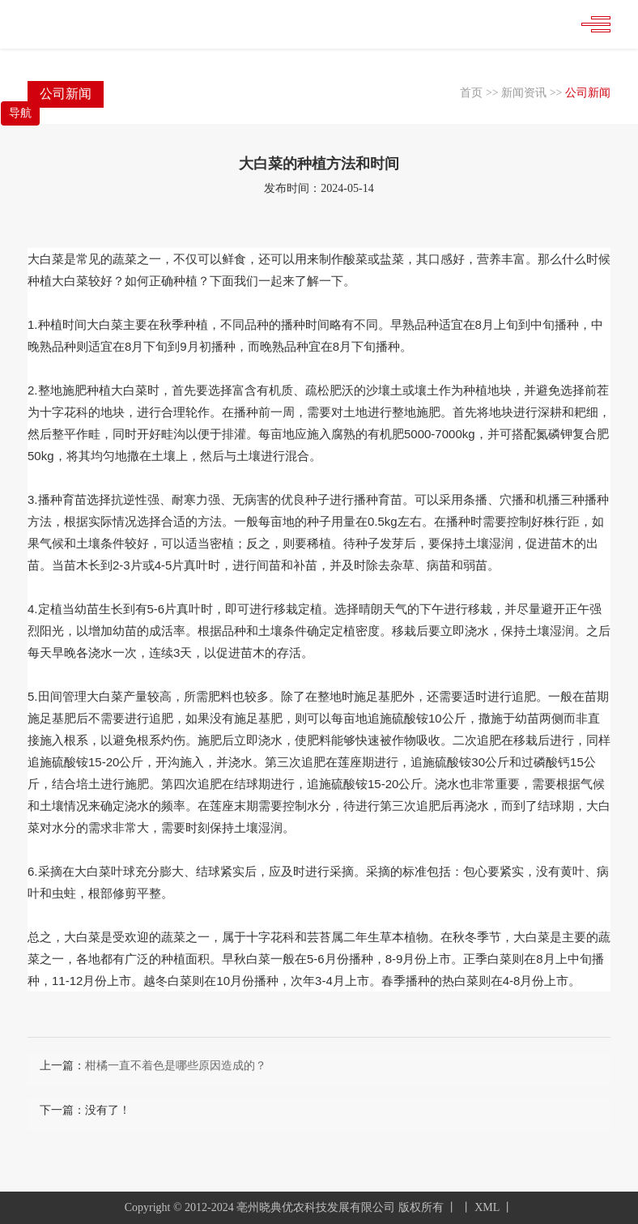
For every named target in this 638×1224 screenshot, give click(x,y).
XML (487, 1207)
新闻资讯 (524, 93)
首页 (471, 93)
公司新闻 (587, 93)
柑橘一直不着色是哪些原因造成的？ (175, 1066)
